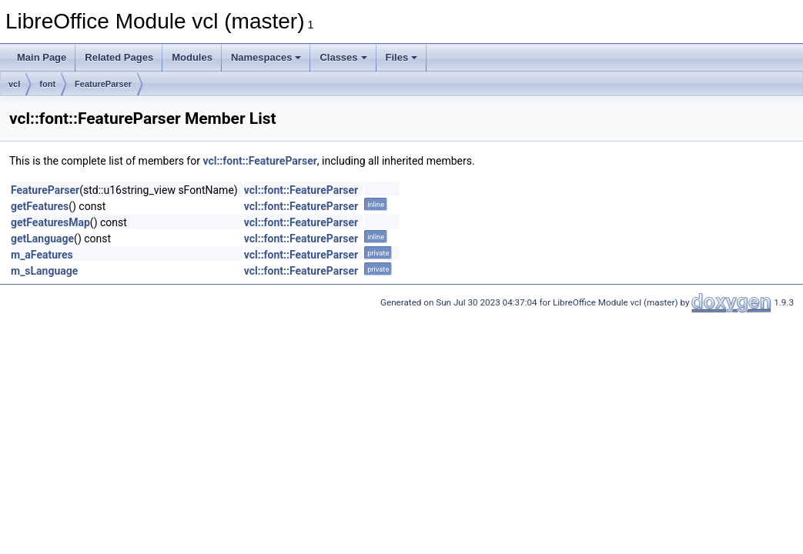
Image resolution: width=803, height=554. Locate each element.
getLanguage (42, 238)
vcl (14, 83)
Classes (343, 57)
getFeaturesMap (50, 222)
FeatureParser (103, 83)
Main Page (41, 57)
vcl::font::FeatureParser (259, 161)
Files (402, 57)
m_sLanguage (44, 271)
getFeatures (40, 206)
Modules (192, 57)
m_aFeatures (42, 255)
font (47, 83)
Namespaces (266, 57)
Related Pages (119, 57)
